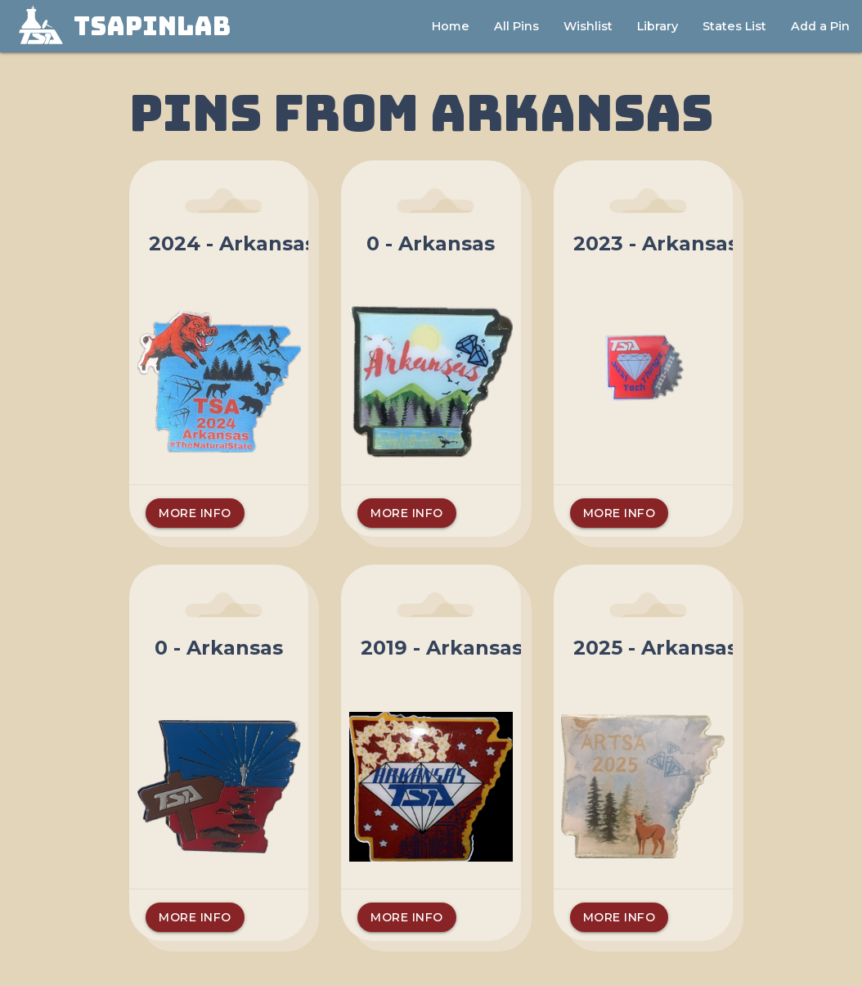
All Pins (516, 26)
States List (734, 26)
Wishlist (588, 26)
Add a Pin (820, 26)
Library (657, 26)
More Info (195, 513)
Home (450, 26)
